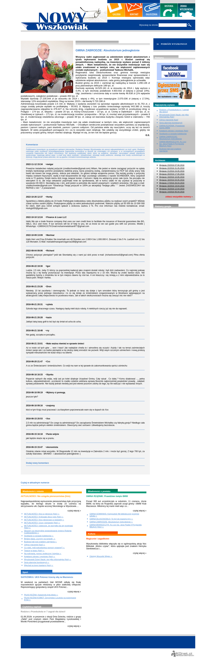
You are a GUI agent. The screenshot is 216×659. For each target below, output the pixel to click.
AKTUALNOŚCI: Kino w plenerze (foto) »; (41, 514)
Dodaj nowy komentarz (37, 463)
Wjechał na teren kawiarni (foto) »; (38, 565)
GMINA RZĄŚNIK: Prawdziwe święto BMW (107, 496)
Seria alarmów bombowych (170, 123)
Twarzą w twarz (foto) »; (34, 551)
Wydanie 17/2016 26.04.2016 (171, 183)
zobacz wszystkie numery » (179, 196)
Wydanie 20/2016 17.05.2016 (171, 174)
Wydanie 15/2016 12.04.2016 (171, 189)
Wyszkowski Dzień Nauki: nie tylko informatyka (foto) (174, 116)
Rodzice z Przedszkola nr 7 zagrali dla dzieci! (43, 611)
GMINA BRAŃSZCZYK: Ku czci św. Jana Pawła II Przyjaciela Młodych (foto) (172, 144)
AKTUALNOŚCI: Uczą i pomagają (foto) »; (42, 523)
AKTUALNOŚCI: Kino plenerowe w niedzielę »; (44, 520)
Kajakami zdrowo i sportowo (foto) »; (39, 556)
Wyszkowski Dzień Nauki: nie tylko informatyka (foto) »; (47, 559)
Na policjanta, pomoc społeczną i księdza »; (42, 553)
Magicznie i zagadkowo (97, 539)
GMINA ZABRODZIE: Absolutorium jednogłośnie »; (111, 522)
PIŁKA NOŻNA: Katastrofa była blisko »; (41, 595)
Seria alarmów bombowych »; (36, 562)
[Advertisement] (174, 229)
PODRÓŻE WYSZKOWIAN (174, 44)
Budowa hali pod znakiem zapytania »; (40, 542)
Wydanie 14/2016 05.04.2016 (171, 192)
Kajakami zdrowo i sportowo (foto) (173, 131)
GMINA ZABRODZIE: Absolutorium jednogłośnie (170, 138)
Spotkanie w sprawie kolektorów (173, 134)
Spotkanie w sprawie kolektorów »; (39, 536)
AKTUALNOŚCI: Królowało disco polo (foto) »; (44, 517)
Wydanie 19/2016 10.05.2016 (171, 177)
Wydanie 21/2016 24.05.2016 (171, 171)
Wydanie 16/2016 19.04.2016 (171, 186)
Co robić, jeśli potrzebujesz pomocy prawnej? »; (44, 548)
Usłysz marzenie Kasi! (168, 120)
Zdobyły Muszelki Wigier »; (101, 556)
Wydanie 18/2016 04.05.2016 (171, 180)
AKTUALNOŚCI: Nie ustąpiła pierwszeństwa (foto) (45, 496)
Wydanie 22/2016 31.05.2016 (171, 168)
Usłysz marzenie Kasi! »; (34, 545)
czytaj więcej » (74, 510)
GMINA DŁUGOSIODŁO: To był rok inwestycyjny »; (111, 519)
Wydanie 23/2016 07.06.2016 (171, 165)
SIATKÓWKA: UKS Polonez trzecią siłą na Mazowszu (47, 577)
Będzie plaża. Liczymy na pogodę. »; (39, 539)
